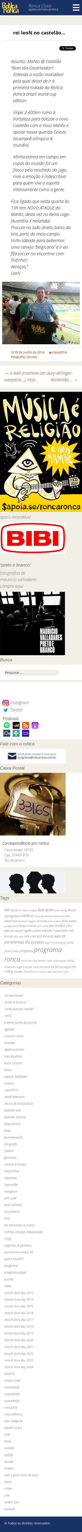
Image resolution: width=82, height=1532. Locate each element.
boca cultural (13, 1063)
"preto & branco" (15, 1002)
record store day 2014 (18, 1299)
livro (7, 1218)
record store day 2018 (18, 1326)
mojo (7, 1239)
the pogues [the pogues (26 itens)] (65, 967)
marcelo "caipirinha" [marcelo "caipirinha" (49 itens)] (55, 930)
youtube (9, 1509)
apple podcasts (14, 1049)
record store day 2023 (18, 1360)
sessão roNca (13, 1428)
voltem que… (12, 1502)
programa (11, 1266)
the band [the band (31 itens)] (45, 967)
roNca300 (10, 1407)
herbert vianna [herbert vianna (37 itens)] (27, 926)
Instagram (15, 703)
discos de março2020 (18, 1103)
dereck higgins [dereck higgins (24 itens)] (28, 921)
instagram (11, 1191)
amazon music (14, 1036)
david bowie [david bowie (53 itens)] (12, 921)
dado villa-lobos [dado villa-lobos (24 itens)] (62, 916)
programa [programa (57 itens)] (26, 951)
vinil (6, 1495)
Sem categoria (13, 1421)
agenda (9, 1029)
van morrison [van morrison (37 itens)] (55, 972)
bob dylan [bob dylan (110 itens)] (46, 909)
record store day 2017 (18, 1320)
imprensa (10, 1178)
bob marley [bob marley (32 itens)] (60, 910)
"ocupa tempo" (14, 995)
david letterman (14, 1097)
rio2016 (9, 1374)
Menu (76, 7)
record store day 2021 (18, 1347)
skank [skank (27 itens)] (36, 967)
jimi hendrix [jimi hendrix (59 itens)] (57, 925)
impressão (11, 1185)
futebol (8, 1151)
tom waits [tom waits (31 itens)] (40, 971)
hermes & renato (15, 1164)
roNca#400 (11, 1387)
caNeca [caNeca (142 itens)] (27, 915)
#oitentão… (64, 380)
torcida (31, 357)
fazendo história (15, 1117)
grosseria (10, 1157)
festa (7, 1130)
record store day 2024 (18, 1367)
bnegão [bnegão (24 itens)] (33, 910)
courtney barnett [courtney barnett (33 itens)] (43, 916)
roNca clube (12, 1380)
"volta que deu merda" (19, 1009)
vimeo (8, 1488)
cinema (9, 1083)
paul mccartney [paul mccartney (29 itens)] (54, 942)
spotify (8, 1455)
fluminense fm (13, 1137)
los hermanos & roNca (19, 1225)
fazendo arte (12, 1110)
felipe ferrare (12, 1124)
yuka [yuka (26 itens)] (66, 971)
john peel (10, 1198)
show (7, 1441)
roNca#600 (11, 1401)
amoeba (9, 1043)
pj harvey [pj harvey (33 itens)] (68, 942)
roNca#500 (11, 1394)
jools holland (12, 1205)
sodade (9, 1448)
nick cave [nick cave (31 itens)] (18, 936)
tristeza (9, 1468)
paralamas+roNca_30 (18, 1252)
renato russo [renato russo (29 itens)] (45, 960)
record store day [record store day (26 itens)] (29, 960)
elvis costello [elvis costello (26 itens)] (54, 921)
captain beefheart (15, 1076)
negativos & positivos (18, 1245)
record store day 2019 (18, 1333)
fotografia (18, 357)
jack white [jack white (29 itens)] (42, 926)
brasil (8, 1070)
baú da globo (13, 1056)
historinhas (11, 1171)
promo (8, 1279)
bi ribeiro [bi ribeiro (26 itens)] (23, 910)
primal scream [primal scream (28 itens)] (11, 951)
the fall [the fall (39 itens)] (55, 967)
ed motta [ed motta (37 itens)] (42, 921)
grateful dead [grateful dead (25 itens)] (11, 926)
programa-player (15, 1272)
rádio (7, 1286)
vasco (8, 1482)
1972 (7, 1016)
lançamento (12, 1212)
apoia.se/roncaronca (43, 9)
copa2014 (59, 352)
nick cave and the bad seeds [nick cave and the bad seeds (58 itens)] (42, 936)
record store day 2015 (18, 1306)
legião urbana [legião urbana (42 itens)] (32, 931)
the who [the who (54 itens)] (28, 971)
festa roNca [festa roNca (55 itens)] (69, 921)
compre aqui (11, 586)
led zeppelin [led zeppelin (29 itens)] (16, 930)
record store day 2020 (18, 1340)
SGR (7, 1434)
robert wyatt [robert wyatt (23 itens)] (59, 960)
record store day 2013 (18, 1293)
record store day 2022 (18, 1353)
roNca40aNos (13, 1414)
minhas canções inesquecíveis (23, 1232)
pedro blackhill (13, 1259)
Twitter (12, 710)
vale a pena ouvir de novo (21, 1475)
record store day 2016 (18, 1313)
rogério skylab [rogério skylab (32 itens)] (24, 967)
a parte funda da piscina (20, 1022)
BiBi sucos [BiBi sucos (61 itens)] (11, 910)
